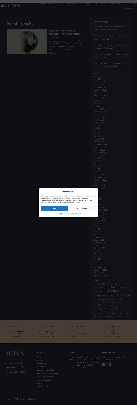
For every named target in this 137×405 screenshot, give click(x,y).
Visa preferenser (82, 208)
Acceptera (54, 208)
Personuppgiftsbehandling (73, 214)
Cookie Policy (59, 214)
